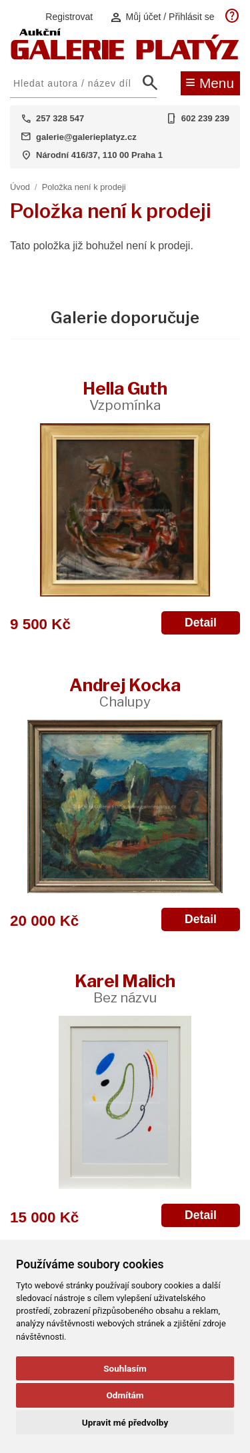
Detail (201, 622)
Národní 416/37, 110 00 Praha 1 (99, 155)
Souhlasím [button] (125, 1368)
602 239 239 (205, 118)
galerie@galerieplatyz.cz (86, 137)
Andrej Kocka (125, 692)
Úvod (20, 187)
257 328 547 (60, 118)
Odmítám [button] (124, 1395)
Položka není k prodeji (84, 187)
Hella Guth (125, 395)
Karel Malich (125, 988)
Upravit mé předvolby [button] (125, 1422)
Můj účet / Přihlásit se (162, 17)
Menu (209, 82)
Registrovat (69, 16)
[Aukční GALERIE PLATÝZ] (125, 56)
